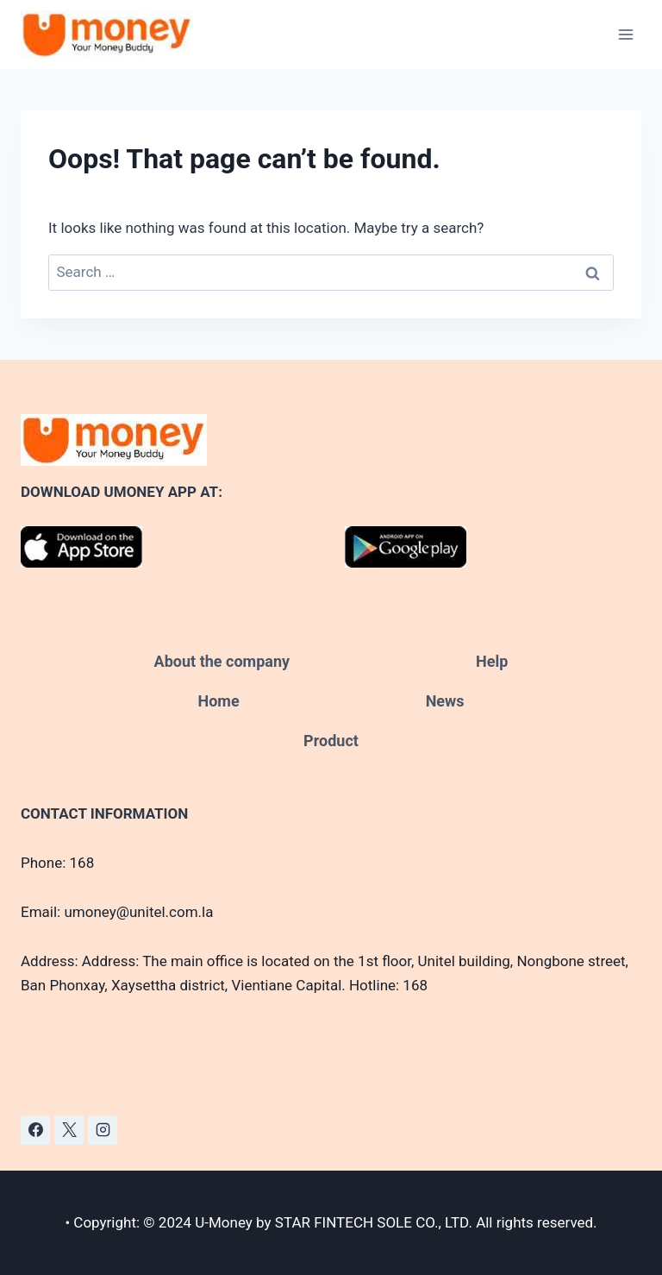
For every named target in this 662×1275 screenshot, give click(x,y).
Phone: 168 (57, 862)
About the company (222, 661)
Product (331, 741)
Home (218, 701)
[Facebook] (35, 1130)
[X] (69, 1130)
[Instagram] (102, 1130)
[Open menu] (625, 34)
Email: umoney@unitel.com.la (117, 911)
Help (492, 661)
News (445, 701)
